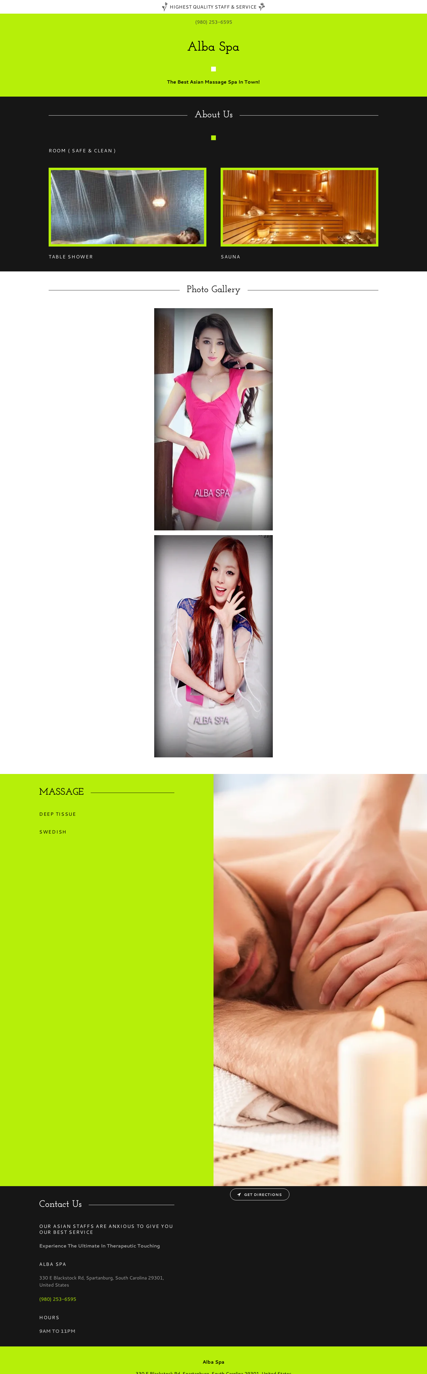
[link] (213, 48)
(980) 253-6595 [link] (213, 21)
